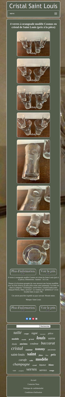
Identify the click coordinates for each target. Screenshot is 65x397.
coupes (21, 371)
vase (14, 371)
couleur (34, 343)
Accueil (33, 380)
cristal (17, 348)
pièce (50, 333)
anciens (23, 343)
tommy (40, 349)
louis (41, 337)
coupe (26, 334)
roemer (29, 350)
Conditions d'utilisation (33, 392)
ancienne (52, 349)
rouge (51, 370)
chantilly (23, 339)
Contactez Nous (33, 384)
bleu (47, 355)
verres (31, 369)
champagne (21, 364)
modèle (42, 359)
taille (31, 360)
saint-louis (18, 354)
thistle (14, 344)
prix (53, 354)
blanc (51, 365)
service (43, 370)
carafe (23, 359)
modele (15, 339)
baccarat (48, 343)
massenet (42, 334)
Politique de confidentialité (33, 388)
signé (34, 333)
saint (31, 354)
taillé (17, 333)
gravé (31, 339)
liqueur (42, 365)
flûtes (41, 355)
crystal (34, 365)
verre (51, 338)
